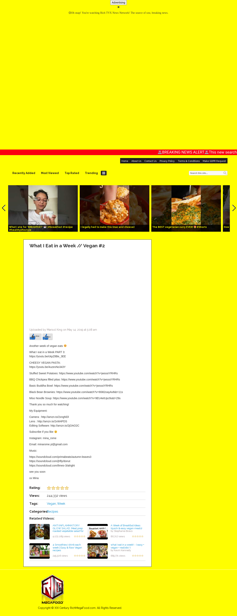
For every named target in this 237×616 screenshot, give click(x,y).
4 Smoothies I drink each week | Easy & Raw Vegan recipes (67, 547)
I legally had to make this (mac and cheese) (107, 227)
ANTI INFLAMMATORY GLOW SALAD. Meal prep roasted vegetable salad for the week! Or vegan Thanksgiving (68, 531)
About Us (136, 161)
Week (61, 503)
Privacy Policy (167, 161)
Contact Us (150, 161)
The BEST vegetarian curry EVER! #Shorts (179, 227)
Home (124, 161)
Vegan (51, 503)
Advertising (118, 2)
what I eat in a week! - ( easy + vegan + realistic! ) (127, 546)
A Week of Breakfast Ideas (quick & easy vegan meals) (126, 527)
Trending (91, 173)
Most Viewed (50, 173)
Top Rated (72, 173)
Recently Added (23, 173)
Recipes (52, 511)
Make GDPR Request (214, 161)
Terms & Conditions (189, 161)
